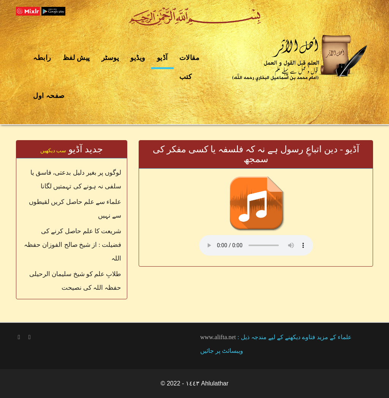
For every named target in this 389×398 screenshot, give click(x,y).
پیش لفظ (76, 58)
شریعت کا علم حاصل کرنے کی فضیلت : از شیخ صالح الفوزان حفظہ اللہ (72, 244)
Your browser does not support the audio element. (256, 245)
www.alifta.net (218, 337)
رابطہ (42, 58)
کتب (185, 77)
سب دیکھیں (53, 150)
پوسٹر (110, 58)
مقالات (189, 58)
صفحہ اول (49, 96)
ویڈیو (137, 58)
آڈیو (162, 58)
